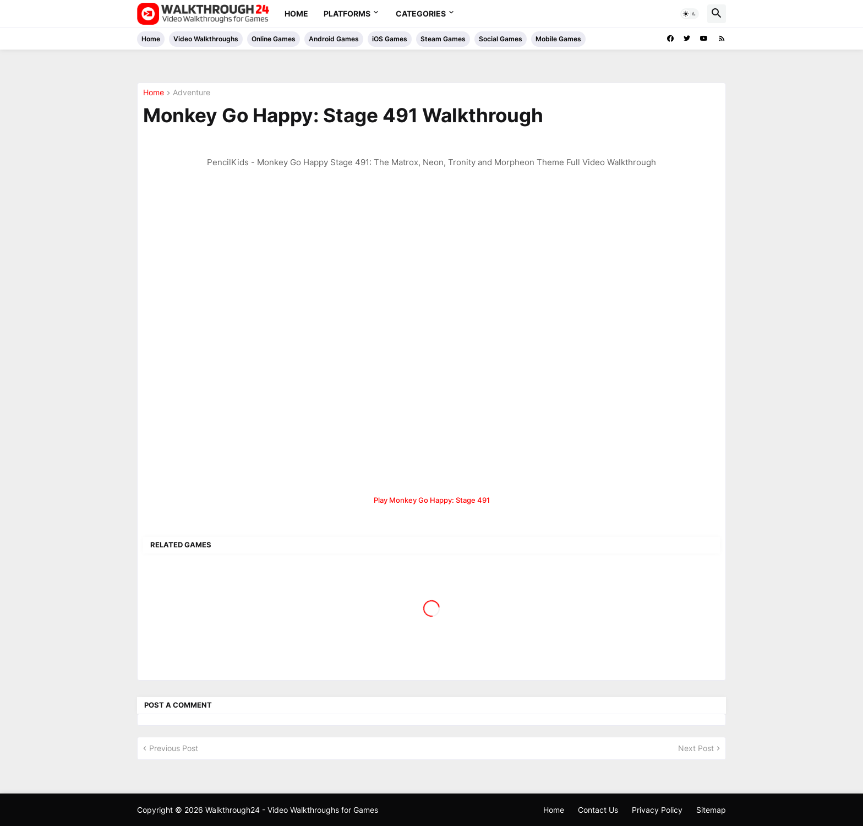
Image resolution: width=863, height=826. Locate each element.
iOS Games (389, 39)
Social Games (500, 39)
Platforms (347, 13)
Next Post (696, 748)
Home (296, 13)
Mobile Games (558, 39)
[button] (689, 13)
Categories (421, 13)
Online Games (274, 39)
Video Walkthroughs (205, 39)
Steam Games (443, 39)
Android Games (334, 39)
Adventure (191, 93)
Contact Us (598, 809)
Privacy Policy (657, 809)
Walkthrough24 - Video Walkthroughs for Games (291, 809)
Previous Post (173, 748)
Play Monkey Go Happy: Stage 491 (432, 500)
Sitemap (711, 809)
